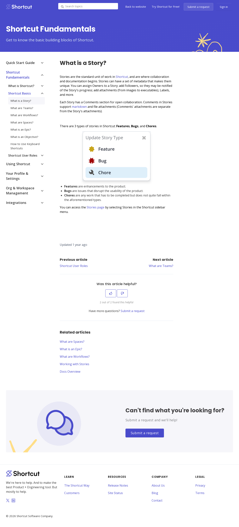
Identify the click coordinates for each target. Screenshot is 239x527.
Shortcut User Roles (74, 266)
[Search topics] (88, 6)
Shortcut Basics (19, 93)
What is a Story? (20, 101)
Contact (157, 500)
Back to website (135, 6)
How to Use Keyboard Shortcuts (25, 146)
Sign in (224, 7)
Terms (199, 493)
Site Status (115, 493)
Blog (155, 493)
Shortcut (122, 77)
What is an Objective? (24, 137)
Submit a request (198, 7)
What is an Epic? (71, 349)
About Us (158, 485)
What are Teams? (161, 266)
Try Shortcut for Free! (165, 6)
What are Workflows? (75, 357)
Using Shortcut (18, 164)
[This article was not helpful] (122, 293)
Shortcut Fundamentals (18, 75)
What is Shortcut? (21, 86)
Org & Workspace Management (20, 190)
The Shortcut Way (76, 485)
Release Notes (118, 485)
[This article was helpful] (110, 293)
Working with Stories (74, 364)
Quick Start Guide (20, 62)
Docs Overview (70, 371)
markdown (79, 107)
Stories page (95, 207)
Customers (72, 493)
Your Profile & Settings (17, 176)
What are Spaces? (72, 342)
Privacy (200, 485)
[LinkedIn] (13, 501)
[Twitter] (7, 501)
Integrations (16, 202)
